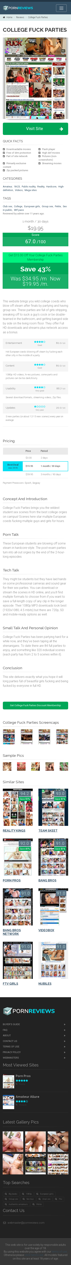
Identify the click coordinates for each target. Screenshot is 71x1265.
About (7, 1035)
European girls (32, 206)
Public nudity (28, 186)
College (18, 206)
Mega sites (31, 190)
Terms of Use (11, 1046)
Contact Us (10, 1041)
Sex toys (28, 1199)
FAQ (5, 1030)
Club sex (7, 206)
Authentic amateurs (16, 1204)
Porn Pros (23, 1076)
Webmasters (11, 1057)
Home (7, 17)
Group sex (47, 206)
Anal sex (44, 1199)
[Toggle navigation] (61, 8)
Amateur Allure (27, 1097)
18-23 (17, 186)
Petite (58, 206)
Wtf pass (19, 210)
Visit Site (44, 129)
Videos (19, 190)
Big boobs (11, 1194)
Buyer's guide (11, 1024)
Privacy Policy (12, 1052)
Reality (40, 186)
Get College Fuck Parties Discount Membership (35, 705)
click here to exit (34, 1255)
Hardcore (51, 186)
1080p (27, 1194)
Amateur (7, 186)
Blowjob (21, 1105)
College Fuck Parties (38, 17)
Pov (58, 1199)
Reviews (20, 17)
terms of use (59, 1251)
